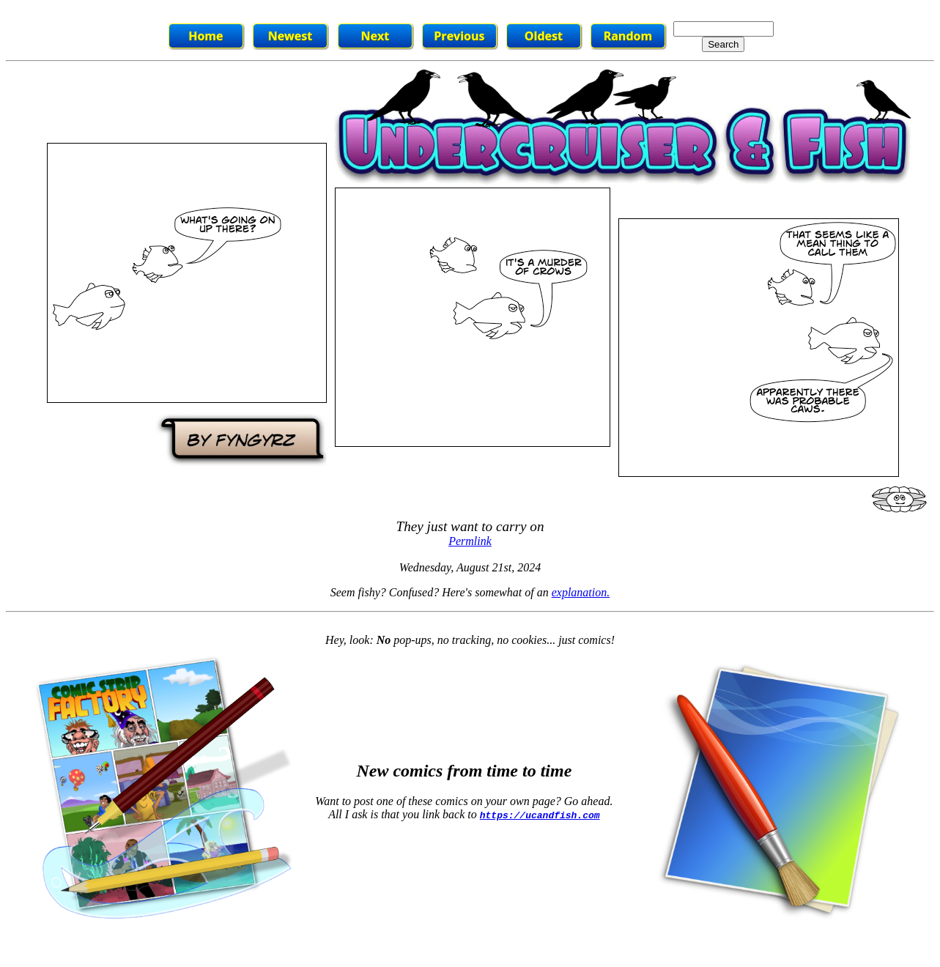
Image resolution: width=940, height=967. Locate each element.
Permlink (470, 541)
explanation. (581, 592)
